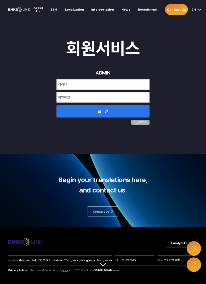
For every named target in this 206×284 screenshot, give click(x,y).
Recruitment (148, 9)
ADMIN (66, 270)
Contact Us (176, 9)
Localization (74, 9)
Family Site (181, 243)
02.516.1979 (129, 260)
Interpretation (102, 9)
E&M (54, 9)
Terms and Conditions (44, 270)
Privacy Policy (17, 270)
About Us (38, 9)
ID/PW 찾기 (140, 122)
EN (195, 9)
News (125, 9)
